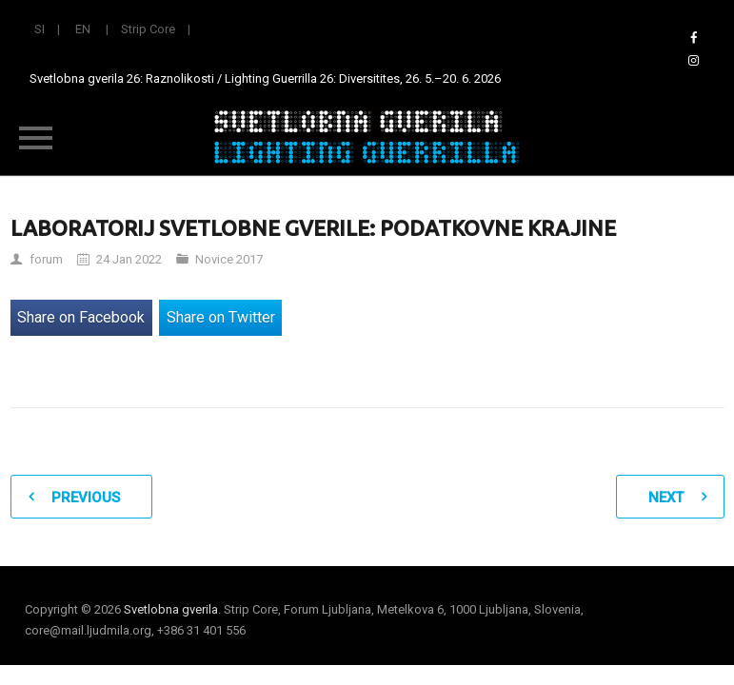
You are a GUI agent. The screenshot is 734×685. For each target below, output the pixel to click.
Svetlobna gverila (171, 609)
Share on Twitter (221, 317)
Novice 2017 (229, 259)
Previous (85, 497)
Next (666, 497)
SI (39, 29)
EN (82, 29)
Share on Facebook (81, 317)
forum (46, 259)
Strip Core (148, 29)
